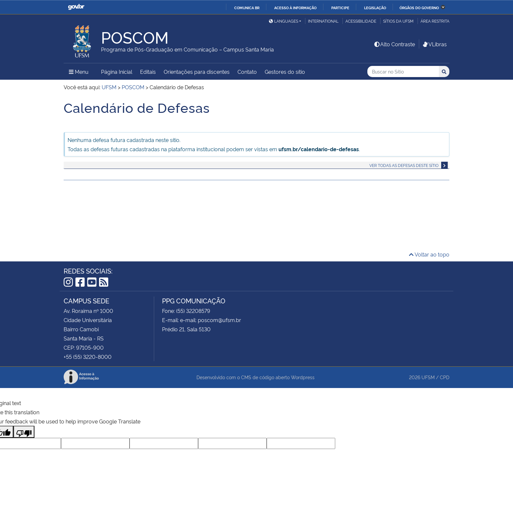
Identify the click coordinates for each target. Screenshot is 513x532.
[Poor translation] (23, 432)
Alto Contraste (394, 44)
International (323, 21)
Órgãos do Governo (419, 7)
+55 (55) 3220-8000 (88, 356)
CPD (444, 377)
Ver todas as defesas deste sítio (404, 165)
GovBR (76, 7)
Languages (283, 21)
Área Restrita (435, 21)
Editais (148, 71)
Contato (247, 71)
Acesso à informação (295, 7)
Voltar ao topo (429, 254)
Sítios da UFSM (398, 21)
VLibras (434, 44)
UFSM (428, 377)
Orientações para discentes (197, 71)
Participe (340, 7)
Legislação (375, 7)
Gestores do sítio (285, 71)
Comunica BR (246, 7)
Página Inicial (116, 71)
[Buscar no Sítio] (403, 71)
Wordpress (303, 377)
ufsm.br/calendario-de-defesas (318, 149)
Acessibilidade (360, 21)
